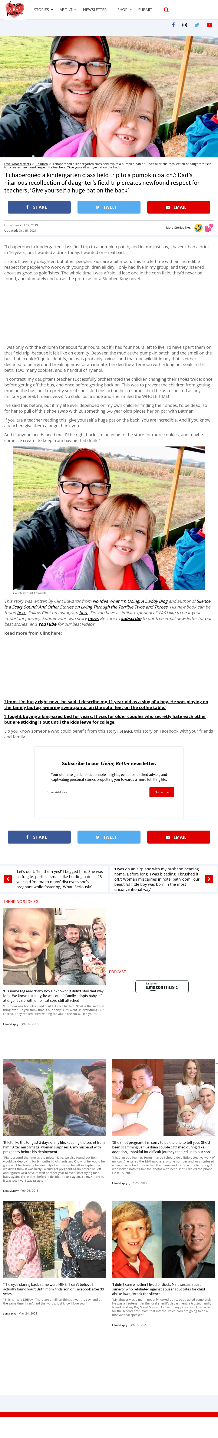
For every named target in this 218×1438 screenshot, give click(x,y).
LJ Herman (11, 225)
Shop (122, 9)
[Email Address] (95, 792)
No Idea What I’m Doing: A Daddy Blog (130, 601)
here (21, 613)
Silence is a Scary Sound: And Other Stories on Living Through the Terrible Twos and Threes (107, 604)
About (66, 9)
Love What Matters (17, 164)
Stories (41, 9)
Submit (145, 9)
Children (42, 164)
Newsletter (95, 9)
